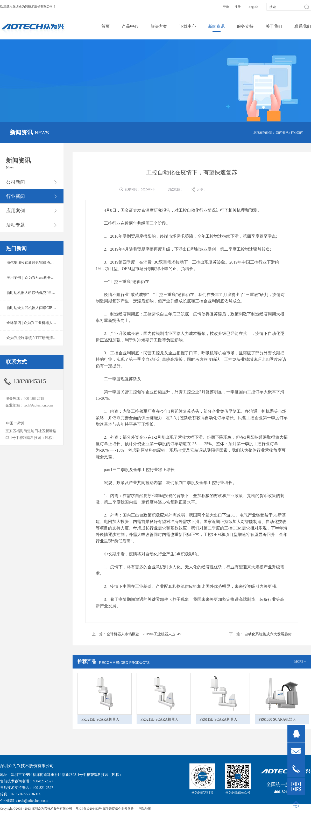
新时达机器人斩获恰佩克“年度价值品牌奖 (39, 293)
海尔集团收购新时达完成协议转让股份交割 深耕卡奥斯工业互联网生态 (63, 263)
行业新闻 (297, 132)
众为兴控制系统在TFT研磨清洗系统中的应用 (42, 338)
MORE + (300, 661)
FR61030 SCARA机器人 (277, 719)
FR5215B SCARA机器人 (159, 719)
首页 (105, 26)
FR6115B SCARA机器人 (218, 719)
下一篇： (260, 634)
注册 (238, 7)
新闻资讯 (282, 132)
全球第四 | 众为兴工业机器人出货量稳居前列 (42, 323)
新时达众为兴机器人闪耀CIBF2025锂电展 (39, 308)
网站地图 (144, 808)
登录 (226, 7)
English (253, 7)
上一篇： (137, 634)
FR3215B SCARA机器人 (100, 719)
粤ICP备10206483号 (88, 808)
